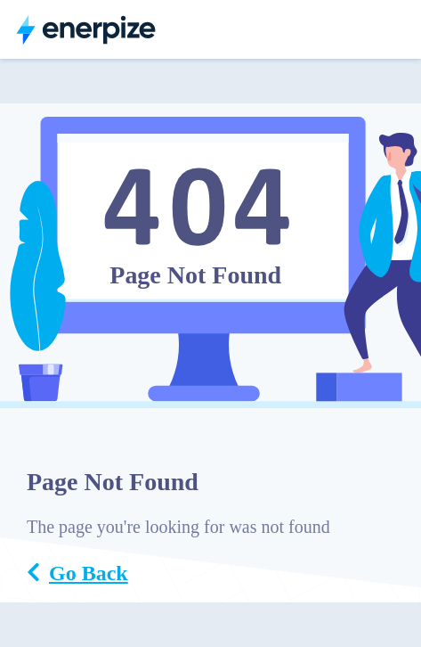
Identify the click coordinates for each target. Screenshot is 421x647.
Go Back (77, 573)
